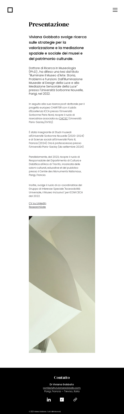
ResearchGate (37, 207)
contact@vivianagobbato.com (62, 388)
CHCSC (63, 118)
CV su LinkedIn (37, 203)
